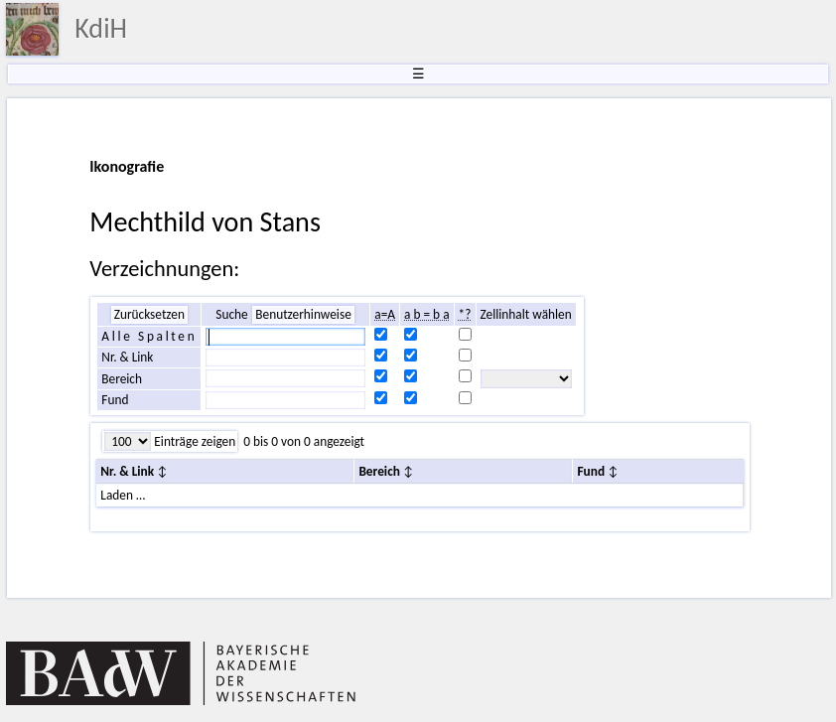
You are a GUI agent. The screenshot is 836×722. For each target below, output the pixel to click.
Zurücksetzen (149, 314)
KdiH (100, 28)
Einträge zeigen (193, 441)
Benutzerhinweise (303, 314)
